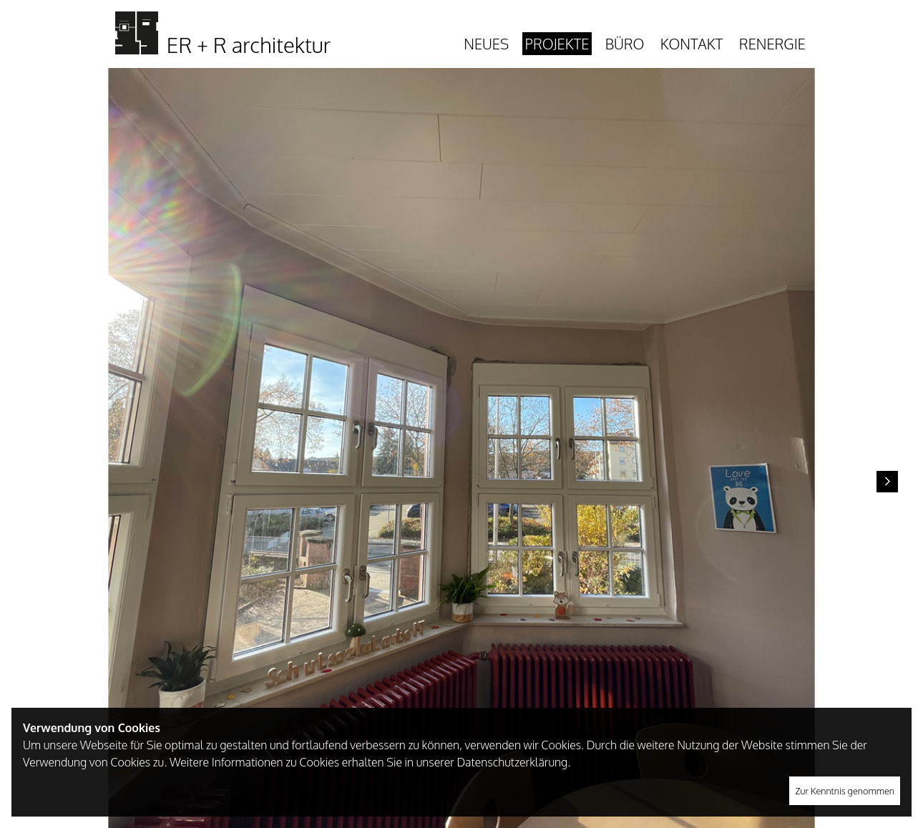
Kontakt (691, 43)
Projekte (557, 43)
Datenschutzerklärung (511, 762)
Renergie (772, 43)
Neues (486, 43)
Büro (625, 43)
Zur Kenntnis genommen (844, 791)
